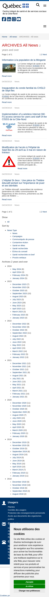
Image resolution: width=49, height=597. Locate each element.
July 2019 (16, 457)
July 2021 (16, 378)
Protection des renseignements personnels (26, 513)
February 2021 (18, 394)
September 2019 (19, 451)
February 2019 (18, 473)
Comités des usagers (17, 510)
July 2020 (16, 418)
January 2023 (18, 318)
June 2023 (17, 302)
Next (45, 54)
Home (4, 37)
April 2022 (16, 348)
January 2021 (18, 397)
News (14, 233)
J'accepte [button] (29, 582)
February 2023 (18, 315)
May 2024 (16, 269)
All (8, 222)
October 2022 (18, 330)
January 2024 (18, 278)
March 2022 (17, 351)
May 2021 (16, 384)
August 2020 (17, 415)
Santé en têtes (18, 245)
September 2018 (19, 491)
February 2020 (18, 433)
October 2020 (18, 409)
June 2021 (17, 381)
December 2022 (19, 324)
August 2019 (17, 454)
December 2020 (19, 403)
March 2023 (17, 311)
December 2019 (19, 442)
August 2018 (17, 494)
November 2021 (19, 366)
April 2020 (16, 427)
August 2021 (17, 375)
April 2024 (16, 272)
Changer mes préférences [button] (29, 591)
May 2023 (16, 305)
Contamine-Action (20, 242)
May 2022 (16, 345)
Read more (7, 76)
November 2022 (19, 327)
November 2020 (19, 406)
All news (13, 37)
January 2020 (18, 436)
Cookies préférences (9, 595)
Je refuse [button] (29, 586)
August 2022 (17, 336)
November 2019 (19, 445)
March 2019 (17, 470)
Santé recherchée (20, 248)
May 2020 (16, 424)
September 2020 (19, 412)
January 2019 (18, 476)
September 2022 (19, 333)
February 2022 (18, 354)
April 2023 (16, 308)
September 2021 (19, 372)
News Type (12, 230)
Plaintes (11, 507)
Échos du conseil (19, 251)
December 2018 (19, 482)
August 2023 (17, 296)
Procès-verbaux (19, 257)
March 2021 (17, 391)
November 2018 (19, 485)
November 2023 (19, 287)
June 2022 (17, 342)
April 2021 (16, 388)
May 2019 (16, 463)
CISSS (36, 66)
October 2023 (18, 290)
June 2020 (17, 421)
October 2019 (18, 448)
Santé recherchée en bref (23, 254)
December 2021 (19, 363)
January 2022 (18, 357)
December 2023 (19, 284)
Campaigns (17, 236)
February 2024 (18, 275)
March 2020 (17, 430)
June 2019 (17, 460)
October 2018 (18, 488)
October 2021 (18, 369)
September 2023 (19, 293)
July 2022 (16, 339)
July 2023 (16, 299)
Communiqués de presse (23, 239)
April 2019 (16, 466)
